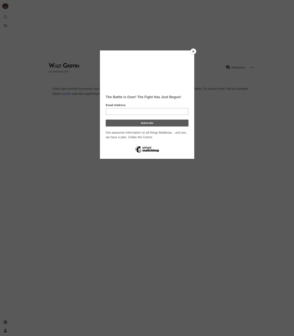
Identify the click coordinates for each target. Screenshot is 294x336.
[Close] (193, 51)
